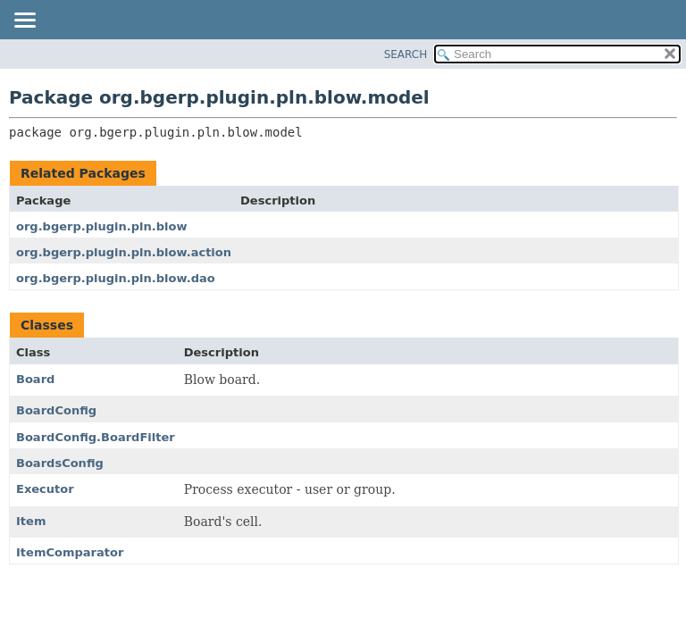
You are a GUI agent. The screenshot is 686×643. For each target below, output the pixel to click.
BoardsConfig (60, 463)
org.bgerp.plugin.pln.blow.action (123, 252)
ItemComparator (69, 552)
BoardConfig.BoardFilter (95, 437)
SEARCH (406, 54)
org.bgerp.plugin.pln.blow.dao (115, 278)
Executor (45, 489)
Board (35, 379)
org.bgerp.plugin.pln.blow (102, 226)
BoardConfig (56, 410)
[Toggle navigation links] (24, 21)
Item (31, 521)
